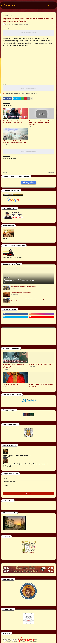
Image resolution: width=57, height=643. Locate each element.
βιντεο (11, 15)
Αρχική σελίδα (6, 15)
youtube (35, 93)
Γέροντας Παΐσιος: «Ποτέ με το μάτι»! (21, 292)
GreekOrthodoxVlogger (27, 93)
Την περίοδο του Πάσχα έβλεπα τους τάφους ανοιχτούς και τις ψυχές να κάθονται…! (14, 366)
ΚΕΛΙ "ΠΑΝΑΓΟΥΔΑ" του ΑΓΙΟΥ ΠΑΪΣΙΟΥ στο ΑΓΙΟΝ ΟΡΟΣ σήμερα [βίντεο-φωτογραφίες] (31, 299)
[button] (1, 5)
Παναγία (11, 93)
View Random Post (28, 182)
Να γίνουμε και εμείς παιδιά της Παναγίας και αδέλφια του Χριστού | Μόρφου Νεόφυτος (41, 122)
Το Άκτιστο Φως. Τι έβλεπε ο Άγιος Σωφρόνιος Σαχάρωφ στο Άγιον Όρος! (14, 141)
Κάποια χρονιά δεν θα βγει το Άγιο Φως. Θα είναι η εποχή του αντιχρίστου (25, 464)
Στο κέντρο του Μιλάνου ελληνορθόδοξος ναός (23, 286)
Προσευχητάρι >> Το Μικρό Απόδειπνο (19, 280)
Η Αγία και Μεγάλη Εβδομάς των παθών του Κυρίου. (41, 385)
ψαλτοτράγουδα (17, 93)
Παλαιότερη (51, 172)
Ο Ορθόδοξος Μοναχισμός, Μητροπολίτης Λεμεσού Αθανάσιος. (13, 121)
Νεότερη (5, 172)
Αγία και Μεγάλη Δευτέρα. (10, 384)
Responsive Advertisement (28, 32)
